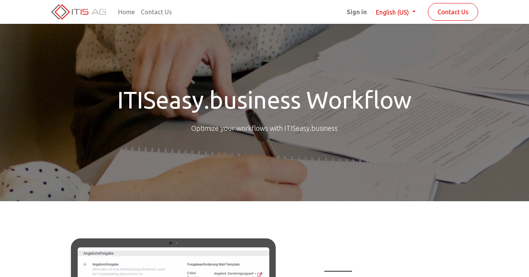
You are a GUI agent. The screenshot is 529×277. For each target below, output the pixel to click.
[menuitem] (126, 12)
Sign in (357, 11)
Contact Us (453, 11)
